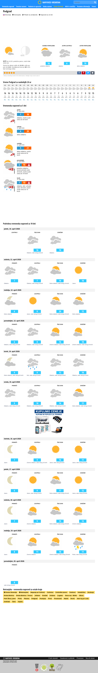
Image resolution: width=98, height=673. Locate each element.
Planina (26, 598)
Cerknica (50, 592)
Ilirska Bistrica (9, 595)
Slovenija (7, 15)
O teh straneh (53, 658)
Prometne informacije (83, 6)
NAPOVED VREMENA (49, 2)
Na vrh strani (90, 658)
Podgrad (34, 598)
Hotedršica (81, 592)
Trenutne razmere (21, 6)
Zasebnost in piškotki (67, 658)
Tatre (14, 601)
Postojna (43, 598)
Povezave (80, 658)
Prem (50, 598)
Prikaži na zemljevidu (30, 15)
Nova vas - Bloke (71, 595)
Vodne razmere (47, 6)
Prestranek (58, 598)
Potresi (94, 6)
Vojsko (20, 601)
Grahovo (72, 592)
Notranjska (16, 15)
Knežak (44, 595)
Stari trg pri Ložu (83, 598)
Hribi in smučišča (70, 6)
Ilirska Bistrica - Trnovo (24, 595)
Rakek (66, 598)
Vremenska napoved (8, 6)
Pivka (20, 598)
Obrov (81, 595)
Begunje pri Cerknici (38, 592)
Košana (52, 595)
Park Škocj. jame (10, 598)
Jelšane (37, 595)
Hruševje (91, 592)
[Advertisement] (49, 30)
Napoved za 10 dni (46, 15)
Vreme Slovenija (58, 6)
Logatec (60, 595)
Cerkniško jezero (61, 592)
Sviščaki (7, 601)
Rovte (73, 598)
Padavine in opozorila (34, 6)
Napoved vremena (11, 658)
